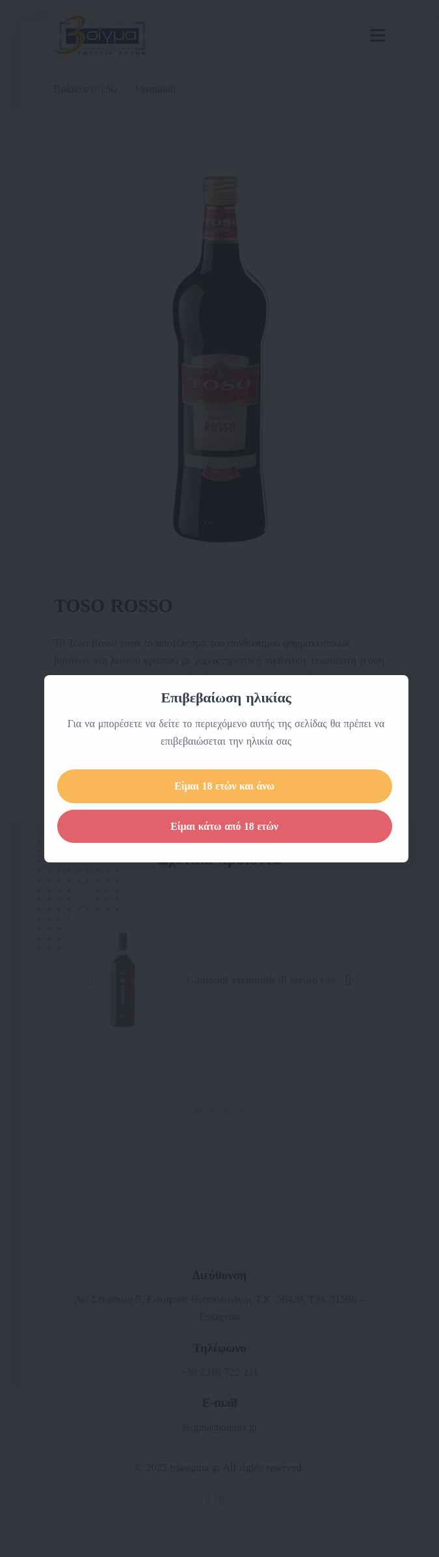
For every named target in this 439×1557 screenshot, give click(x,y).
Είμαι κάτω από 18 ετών (240, 826)
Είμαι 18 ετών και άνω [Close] (241, 786)
